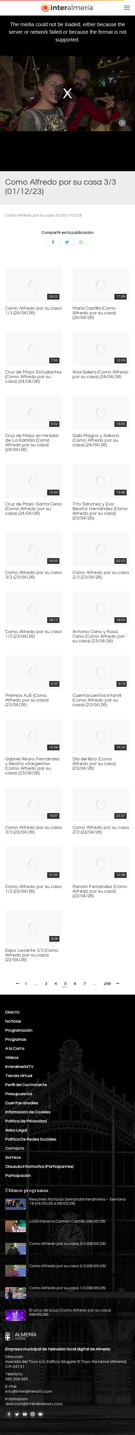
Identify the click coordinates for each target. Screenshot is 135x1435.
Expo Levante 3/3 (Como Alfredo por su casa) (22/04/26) (32, 955)
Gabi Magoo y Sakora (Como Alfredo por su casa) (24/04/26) (95, 440)
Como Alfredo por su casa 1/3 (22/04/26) (33, 889)
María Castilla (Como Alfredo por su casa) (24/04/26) (94, 313)
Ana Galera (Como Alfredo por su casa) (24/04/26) (100, 374)
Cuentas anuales (21, 1103)
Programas (15, 1039)
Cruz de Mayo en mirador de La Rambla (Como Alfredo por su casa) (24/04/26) (32, 442)
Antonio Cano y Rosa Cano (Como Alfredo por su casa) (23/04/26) (98, 636)
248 (107, 984)
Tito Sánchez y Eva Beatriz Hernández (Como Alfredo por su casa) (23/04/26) (100, 511)
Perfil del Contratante (26, 1085)
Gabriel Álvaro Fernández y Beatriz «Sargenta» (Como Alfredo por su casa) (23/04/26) (32, 766)
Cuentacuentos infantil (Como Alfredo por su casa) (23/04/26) (96, 700)
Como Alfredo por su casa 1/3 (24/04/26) (33, 310)
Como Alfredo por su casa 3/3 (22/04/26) (33, 830)
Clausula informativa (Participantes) (39, 1166)
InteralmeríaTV (19, 1067)
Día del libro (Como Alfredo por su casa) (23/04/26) (94, 764)
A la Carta (14, 1048)
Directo (12, 1012)
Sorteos (13, 1157)
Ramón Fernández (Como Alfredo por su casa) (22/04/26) (99, 891)
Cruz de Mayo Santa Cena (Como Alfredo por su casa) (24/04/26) (33, 509)
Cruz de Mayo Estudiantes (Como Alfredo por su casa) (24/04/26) (33, 377)
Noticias (13, 1021)
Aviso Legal (16, 1130)
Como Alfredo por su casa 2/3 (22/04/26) (100, 830)
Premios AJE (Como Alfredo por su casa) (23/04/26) (27, 700)
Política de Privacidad (26, 1121)
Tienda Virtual (18, 1076)
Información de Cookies (27, 1112)
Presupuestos (18, 1094)
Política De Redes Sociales (30, 1139)
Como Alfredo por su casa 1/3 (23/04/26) (33, 634)
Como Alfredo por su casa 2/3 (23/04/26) (100, 575)
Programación (18, 1030)
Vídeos (12, 1058)
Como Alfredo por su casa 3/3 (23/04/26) (33, 575)
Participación (18, 1176)
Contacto (14, 1148)
